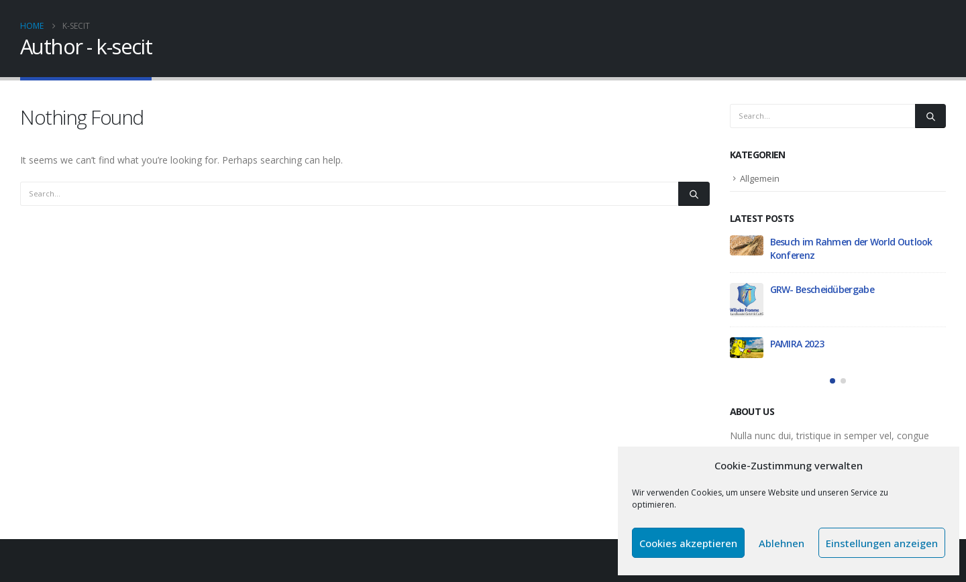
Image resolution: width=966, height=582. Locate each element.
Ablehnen (781, 543)
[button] (832, 381)
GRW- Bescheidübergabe (822, 289)
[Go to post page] (746, 245)
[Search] (693, 194)
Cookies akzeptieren (688, 543)
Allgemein (760, 178)
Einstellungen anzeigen (882, 543)
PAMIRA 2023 (797, 343)
